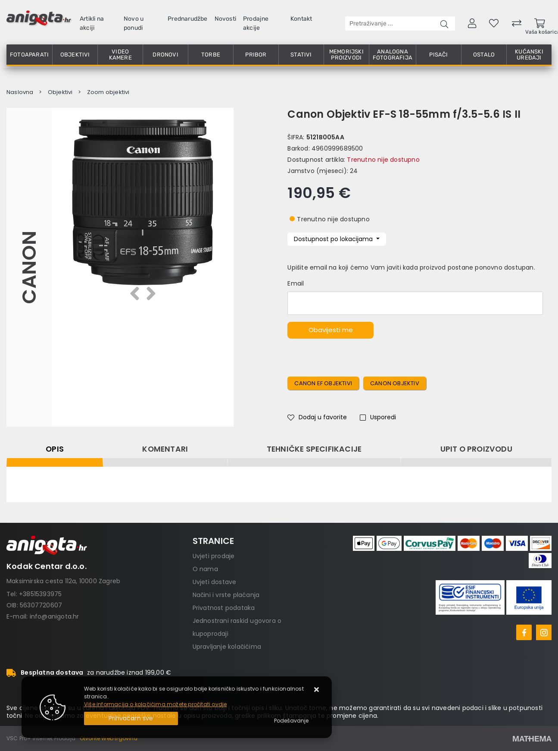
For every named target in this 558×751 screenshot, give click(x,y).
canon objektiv (394, 383)
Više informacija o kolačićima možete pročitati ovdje (155, 704)
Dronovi (165, 54)
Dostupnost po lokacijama (334, 239)
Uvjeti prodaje (214, 556)
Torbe (210, 54)
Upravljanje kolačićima (227, 646)
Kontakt (301, 18)
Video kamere (120, 54)
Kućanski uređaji (529, 54)
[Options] (291, 721)
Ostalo (484, 54)
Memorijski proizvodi (346, 54)
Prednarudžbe (187, 18)
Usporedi (378, 417)
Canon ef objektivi (323, 383)
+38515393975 (40, 594)
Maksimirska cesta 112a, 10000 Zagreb (63, 581)
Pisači (438, 54)
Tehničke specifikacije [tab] (314, 449)
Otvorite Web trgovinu (108, 738)
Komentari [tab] (165, 449)
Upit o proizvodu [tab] (476, 449)
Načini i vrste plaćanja (226, 595)
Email (295, 283)
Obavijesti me (331, 329)
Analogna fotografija (392, 54)
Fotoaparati (29, 54)
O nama (205, 569)
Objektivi (75, 54)
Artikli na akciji (92, 23)
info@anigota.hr (54, 616)
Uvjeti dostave (215, 582)
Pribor (255, 54)
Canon (29, 267)
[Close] (131, 718)
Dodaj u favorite (317, 417)
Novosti (225, 18)
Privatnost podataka (224, 607)
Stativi (301, 54)
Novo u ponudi (133, 23)
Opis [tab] (55, 449)
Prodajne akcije (256, 23)
